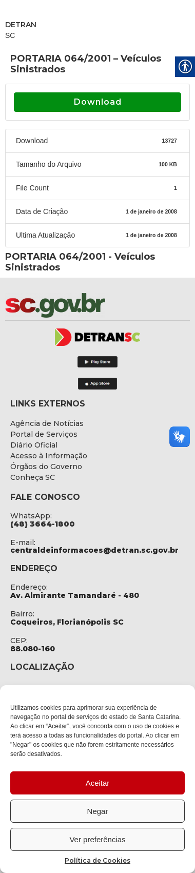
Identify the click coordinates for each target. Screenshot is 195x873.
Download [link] (98, 102)
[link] (82, 305)
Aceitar (98, 783)
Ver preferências (97, 839)
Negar (97, 811)
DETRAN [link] (20, 24)
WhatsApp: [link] (31, 515)
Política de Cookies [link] (97, 860)
